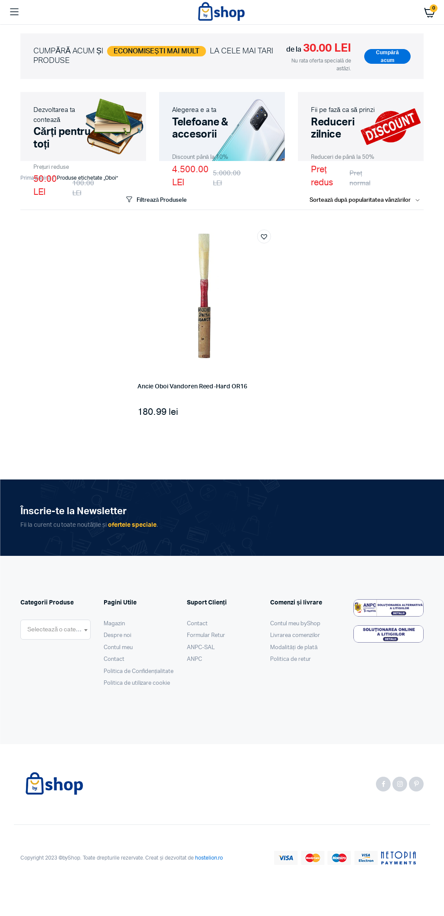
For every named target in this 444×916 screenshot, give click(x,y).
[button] (264, 236)
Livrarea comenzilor (295, 635)
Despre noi (117, 635)
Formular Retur (206, 635)
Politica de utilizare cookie (137, 683)
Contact (114, 659)
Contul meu (118, 647)
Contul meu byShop (295, 624)
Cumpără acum (387, 56)
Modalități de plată (294, 647)
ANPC (194, 659)
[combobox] (55, 630)
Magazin (114, 624)
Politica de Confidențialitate (138, 671)
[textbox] (55, 630)
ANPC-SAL (201, 647)
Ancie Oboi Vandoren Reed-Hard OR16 (192, 387)
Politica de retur (290, 659)
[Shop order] (367, 200)
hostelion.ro (209, 857)
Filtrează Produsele (155, 200)
